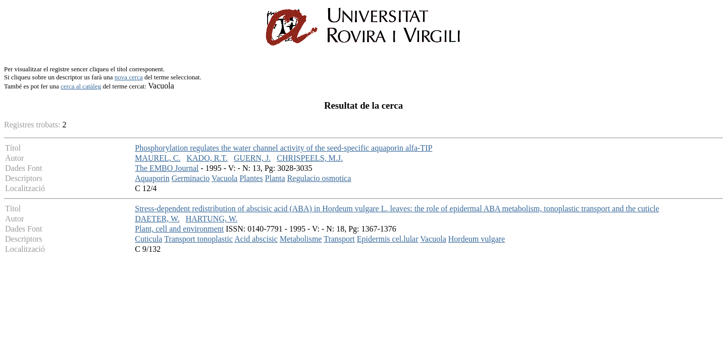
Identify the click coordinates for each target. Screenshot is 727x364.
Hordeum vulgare (476, 239)
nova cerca (129, 77)
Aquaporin (152, 178)
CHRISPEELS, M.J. (310, 158)
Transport (339, 239)
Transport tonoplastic (198, 239)
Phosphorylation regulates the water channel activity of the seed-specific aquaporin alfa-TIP (283, 148)
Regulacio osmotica (319, 178)
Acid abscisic (256, 239)
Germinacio (191, 178)
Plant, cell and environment (179, 228)
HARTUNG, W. (212, 218)
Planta (275, 178)
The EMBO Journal (166, 168)
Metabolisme (301, 239)
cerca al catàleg (81, 86)
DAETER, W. (157, 218)
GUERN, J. (252, 158)
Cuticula (148, 239)
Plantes (251, 178)
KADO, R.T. (206, 158)
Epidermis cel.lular (388, 239)
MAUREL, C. (157, 158)
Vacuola (225, 178)
